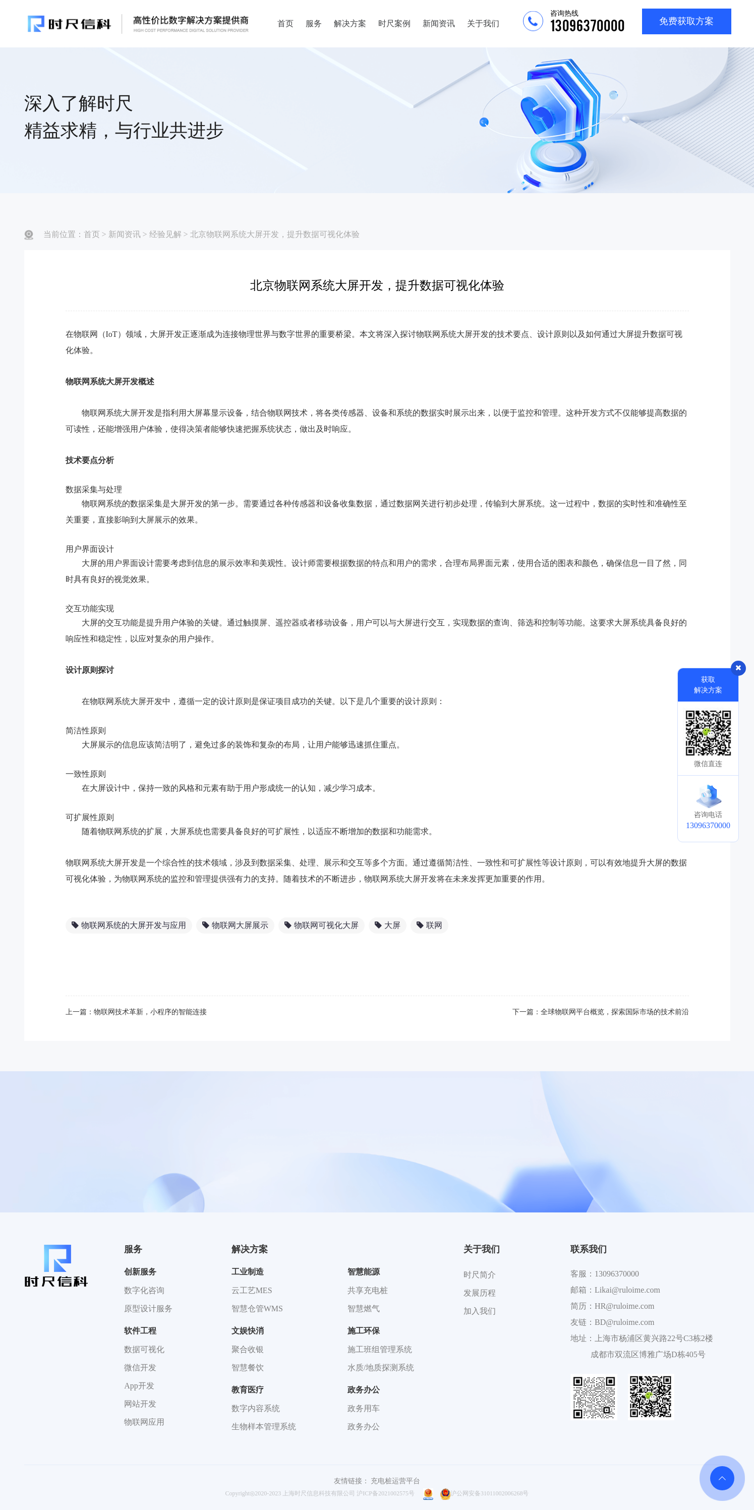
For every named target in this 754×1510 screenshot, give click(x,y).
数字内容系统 (255, 1408)
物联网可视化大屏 (321, 925)
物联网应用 (144, 1422)
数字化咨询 (144, 1290)
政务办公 (363, 1389)
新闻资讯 (439, 23)
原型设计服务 (148, 1308)
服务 (314, 23)
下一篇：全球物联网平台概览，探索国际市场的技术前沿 (600, 1012)
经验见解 (165, 234)
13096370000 (617, 1273)
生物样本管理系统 (263, 1426)
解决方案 (350, 23)
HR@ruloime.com (624, 1306)
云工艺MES (251, 1290)
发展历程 (479, 1293)
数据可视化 (144, 1349)
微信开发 (140, 1367)
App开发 (139, 1385)
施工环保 (363, 1330)
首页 (285, 23)
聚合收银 (247, 1349)
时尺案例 (394, 23)
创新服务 (140, 1271)
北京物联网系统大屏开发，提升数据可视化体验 (275, 234)
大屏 (387, 925)
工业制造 (247, 1271)
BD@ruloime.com (624, 1322)
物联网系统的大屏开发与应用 (129, 925)
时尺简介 (479, 1274)
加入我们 (479, 1311)
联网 (429, 925)
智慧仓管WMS (257, 1308)
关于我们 (483, 23)
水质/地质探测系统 (380, 1367)
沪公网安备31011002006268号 (484, 1493)
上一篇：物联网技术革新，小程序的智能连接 (136, 1012)
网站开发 (140, 1404)
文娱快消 (247, 1330)
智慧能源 (363, 1271)
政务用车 (363, 1408)
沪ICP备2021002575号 (386, 1493)
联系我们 (588, 1249)
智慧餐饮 (247, 1367)
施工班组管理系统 (379, 1349)
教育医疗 (247, 1389)
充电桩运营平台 (395, 1481)
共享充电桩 (367, 1290)
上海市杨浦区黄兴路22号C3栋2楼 (654, 1338)
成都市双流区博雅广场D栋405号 (648, 1354)
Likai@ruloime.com (627, 1290)
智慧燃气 (363, 1308)
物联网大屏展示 (235, 925)
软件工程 (140, 1330)
